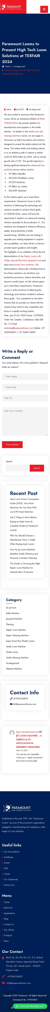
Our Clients (9, 929)
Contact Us (9, 924)
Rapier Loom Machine (16, 629)
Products (8, 935)
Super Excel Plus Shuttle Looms (20, 641)
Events (7, 862)
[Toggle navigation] (44, 9)
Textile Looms (12, 652)
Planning (10, 624)
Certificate (8, 857)
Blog (6, 918)
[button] (30, 1006)
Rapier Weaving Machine (17, 635)
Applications (9, 913)
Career (7, 873)
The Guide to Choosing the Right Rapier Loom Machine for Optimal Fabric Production (25, 568)
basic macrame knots (25, 731)
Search (9, 461)
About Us (8, 907)
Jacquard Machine (14, 618)
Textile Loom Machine (15, 646)
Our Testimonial (11, 879)
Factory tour (9, 885)
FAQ (6, 868)
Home (6, 66)
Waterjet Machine (14, 668)
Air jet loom (11, 607)
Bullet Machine (12, 613)
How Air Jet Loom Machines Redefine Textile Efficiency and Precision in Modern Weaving (24, 554)
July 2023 (19, 109)
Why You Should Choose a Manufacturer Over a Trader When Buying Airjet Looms (22, 540)
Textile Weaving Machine (17, 657)
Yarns (6, 941)
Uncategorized (19, 66)
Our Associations (11, 851)
